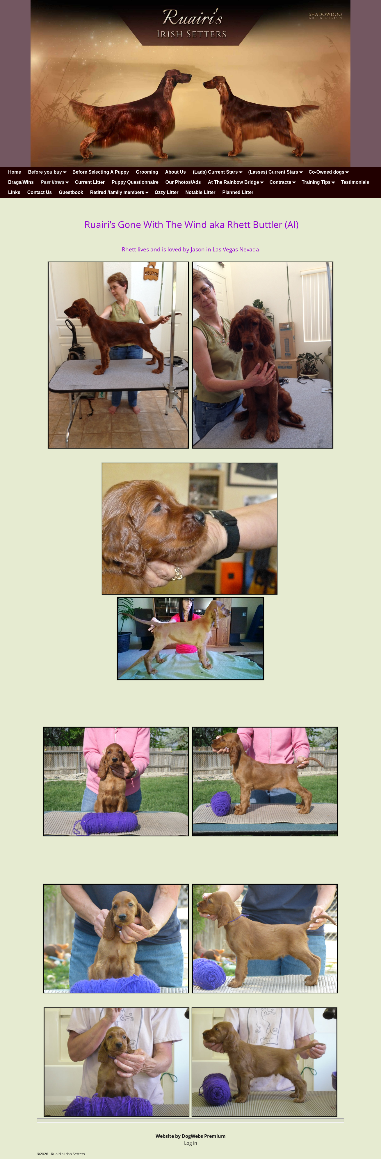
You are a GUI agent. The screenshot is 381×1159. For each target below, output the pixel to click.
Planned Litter (238, 192)
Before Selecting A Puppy (100, 172)
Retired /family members (120, 193)
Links (14, 192)
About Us (175, 172)
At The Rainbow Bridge (237, 182)
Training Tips (319, 182)
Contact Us (39, 192)
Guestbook (71, 192)
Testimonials (355, 182)
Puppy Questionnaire (135, 182)
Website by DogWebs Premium (191, 1136)
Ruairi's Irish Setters (68, 1153)
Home (14, 172)
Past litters (56, 182)
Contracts (284, 182)
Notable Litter (200, 192)
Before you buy (48, 172)
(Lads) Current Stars (219, 172)
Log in (190, 1143)
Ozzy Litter (167, 192)
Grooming (147, 172)
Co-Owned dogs (330, 172)
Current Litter (90, 182)
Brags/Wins (21, 182)
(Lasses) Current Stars (276, 172)
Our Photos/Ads (183, 182)
